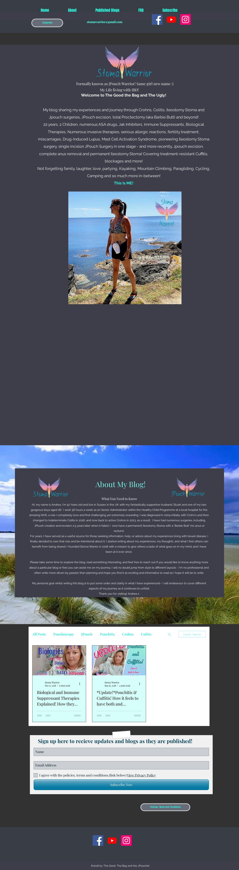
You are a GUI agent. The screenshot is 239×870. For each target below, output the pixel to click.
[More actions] (81, 684)
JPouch (86, 634)
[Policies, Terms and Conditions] (165, 807)
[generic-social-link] (157, 19)
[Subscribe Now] (121, 784)
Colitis (146, 634)
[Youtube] (171, 19)
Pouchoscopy (63, 634)
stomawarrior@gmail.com (104, 22)
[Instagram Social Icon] (185, 19)
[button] (47, 23)
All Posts (39, 634)
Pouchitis (107, 634)
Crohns (128, 634)
